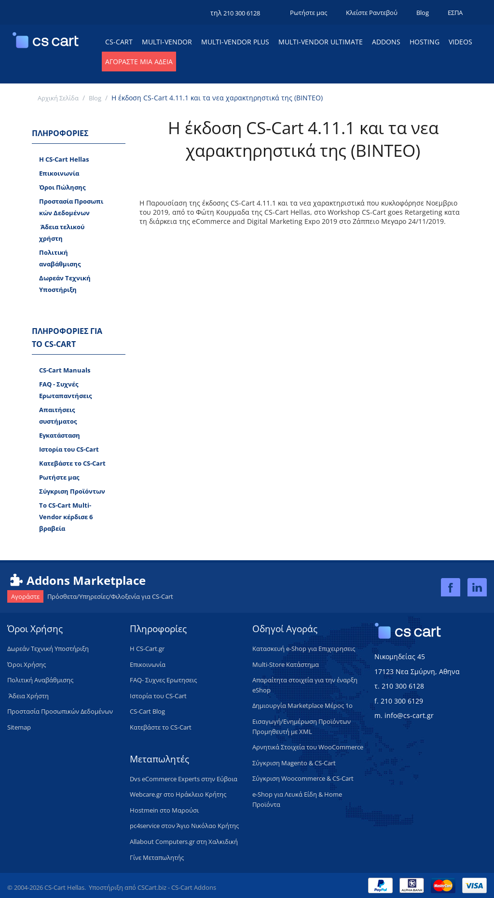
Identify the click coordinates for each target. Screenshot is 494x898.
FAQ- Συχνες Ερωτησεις (163, 680)
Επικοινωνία (59, 173)
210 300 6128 (241, 13)
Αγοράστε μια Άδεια (139, 61)
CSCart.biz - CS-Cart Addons (176, 887)
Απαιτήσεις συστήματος (58, 415)
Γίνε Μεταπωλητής (157, 857)
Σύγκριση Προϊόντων (72, 491)
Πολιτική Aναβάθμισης (40, 680)
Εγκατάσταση (59, 435)
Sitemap (19, 727)
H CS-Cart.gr (147, 648)
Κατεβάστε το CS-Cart (72, 463)
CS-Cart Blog (147, 711)
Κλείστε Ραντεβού (372, 12)
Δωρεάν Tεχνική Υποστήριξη (65, 284)
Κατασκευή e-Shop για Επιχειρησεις (303, 648)
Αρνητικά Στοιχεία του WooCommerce (307, 747)
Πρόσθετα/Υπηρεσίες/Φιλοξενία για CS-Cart (90, 596)
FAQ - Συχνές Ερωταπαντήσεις (65, 390)
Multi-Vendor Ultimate (320, 41)
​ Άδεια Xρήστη (28, 695)
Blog (422, 12)
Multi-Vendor (167, 41)
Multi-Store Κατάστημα (285, 664)
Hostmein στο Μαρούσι (164, 810)
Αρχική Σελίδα (58, 98)
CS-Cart (119, 41)
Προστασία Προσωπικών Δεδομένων (71, 207)
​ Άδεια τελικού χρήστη (61, 232)
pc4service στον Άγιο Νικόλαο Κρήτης (184, 825)
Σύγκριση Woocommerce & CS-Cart (303, 778)
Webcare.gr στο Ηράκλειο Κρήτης (178, 794)
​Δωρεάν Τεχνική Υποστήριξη (48, 648)
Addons (386, 41)
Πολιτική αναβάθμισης (60, 258)
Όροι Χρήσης (26, 664)
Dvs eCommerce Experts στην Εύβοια (183, 778)
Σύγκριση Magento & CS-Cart (294, 763)
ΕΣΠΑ (455, 12)
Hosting (424, 41)
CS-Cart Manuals (64, 370)
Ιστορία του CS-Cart (69, 449)
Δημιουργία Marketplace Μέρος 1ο (302, 705)
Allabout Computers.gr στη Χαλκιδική (184, 841)
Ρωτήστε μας (308, 12)
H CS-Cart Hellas (64, 159)
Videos (460, 41)
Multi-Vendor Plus (235, 41)
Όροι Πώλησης (62, 187)
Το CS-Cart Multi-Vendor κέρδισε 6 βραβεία (66, 517)
